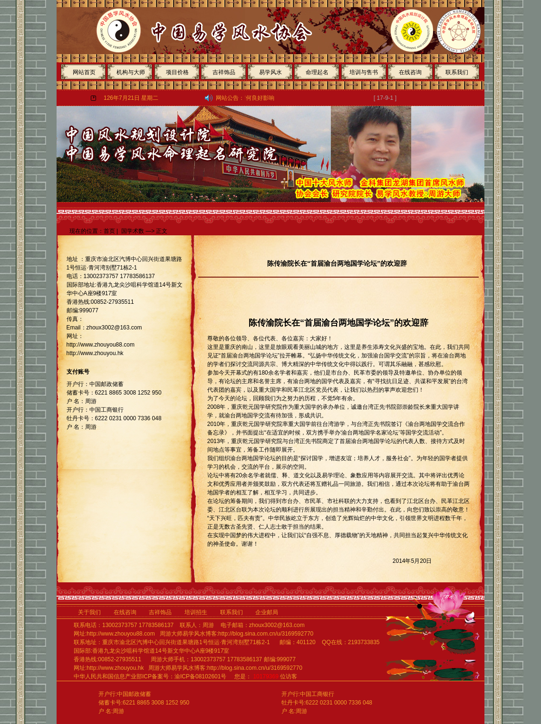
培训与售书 (363, 72)
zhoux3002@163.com (277, 625)
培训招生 (198, 612)
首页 (109, 231)
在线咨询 (410, 72)
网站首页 (84, 72)
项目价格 (177, 72)
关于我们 (89, 612)
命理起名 (317, 72)
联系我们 (456, 72)
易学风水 (270, 72)
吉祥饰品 (224, 72)
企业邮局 (266, 612)
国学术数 (132, 231)
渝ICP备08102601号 (200, 676)
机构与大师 (130, 72)
